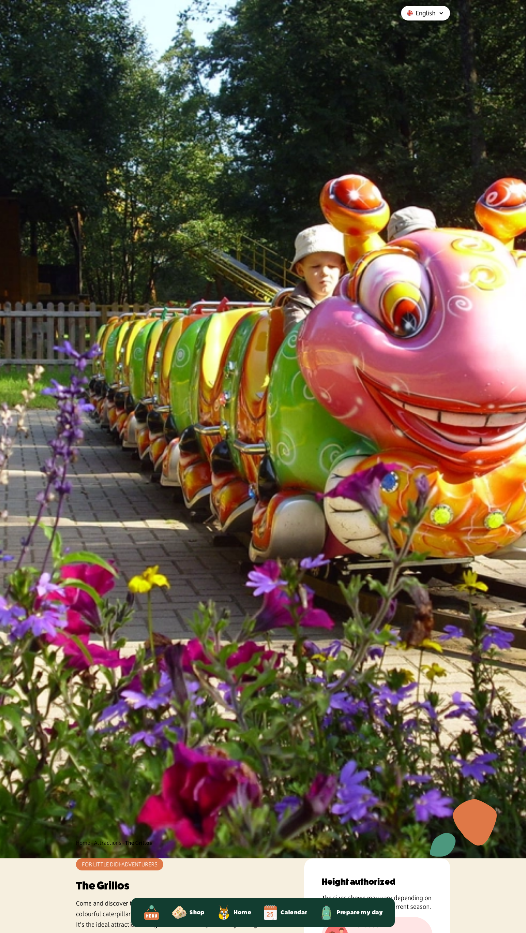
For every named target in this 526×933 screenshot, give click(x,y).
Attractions (107, 842)
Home (83, 842)
